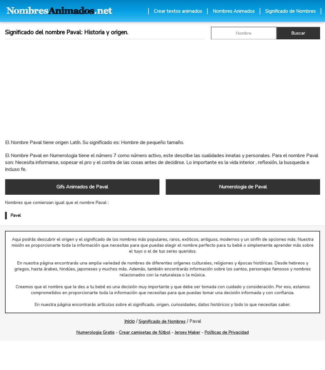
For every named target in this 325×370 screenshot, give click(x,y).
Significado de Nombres (290, 11)
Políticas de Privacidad (227, 332)
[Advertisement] (106, 89)
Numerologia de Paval (243, 186)
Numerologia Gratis (95, 332)
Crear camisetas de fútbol (144, 332)
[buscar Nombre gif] (243, 33)
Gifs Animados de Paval (82, 186)
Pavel (16, 215)
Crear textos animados (178, 11)
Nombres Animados (234, 11)
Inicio (129, 321)
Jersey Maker (187, 332)
